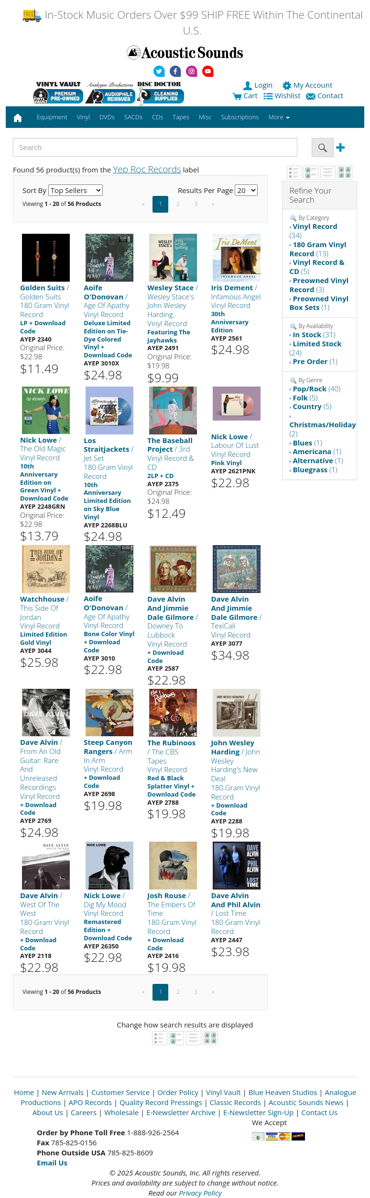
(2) (323, 429)
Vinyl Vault (223, 1092)
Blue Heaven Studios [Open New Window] (283, 1092)
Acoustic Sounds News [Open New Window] (306, 1102)
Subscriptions (240, 117)
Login (258, 85)
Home (24, 1092)
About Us (48, 1112)
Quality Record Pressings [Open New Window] (161, 1102)
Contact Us (319, 1112)
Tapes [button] (181, 117)
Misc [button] (205, 117)
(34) (313, 230)
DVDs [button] (107, 117)
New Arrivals (63, 1092)
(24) (316, 348)
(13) (318, 249)
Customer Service (120, 1092)
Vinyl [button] (83, 117)
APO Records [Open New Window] (90, 1102)
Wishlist (283, 95)
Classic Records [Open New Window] (235, 1102)
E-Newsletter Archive (181, 1112)
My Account (308, 85)
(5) (317, 266)
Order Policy (177, 1092)
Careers (84, 1112)
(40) (316, 388)
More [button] (279, 117)
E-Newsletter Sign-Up (258, 1112)
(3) (319, 284)
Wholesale (121, 1112)
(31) (314, 334)
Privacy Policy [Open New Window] (200, 1193)
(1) (319, 303)
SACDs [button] (133, 117)
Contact (325, 95)
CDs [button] (157, 117)
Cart (245, 95)
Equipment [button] (52, 117)
